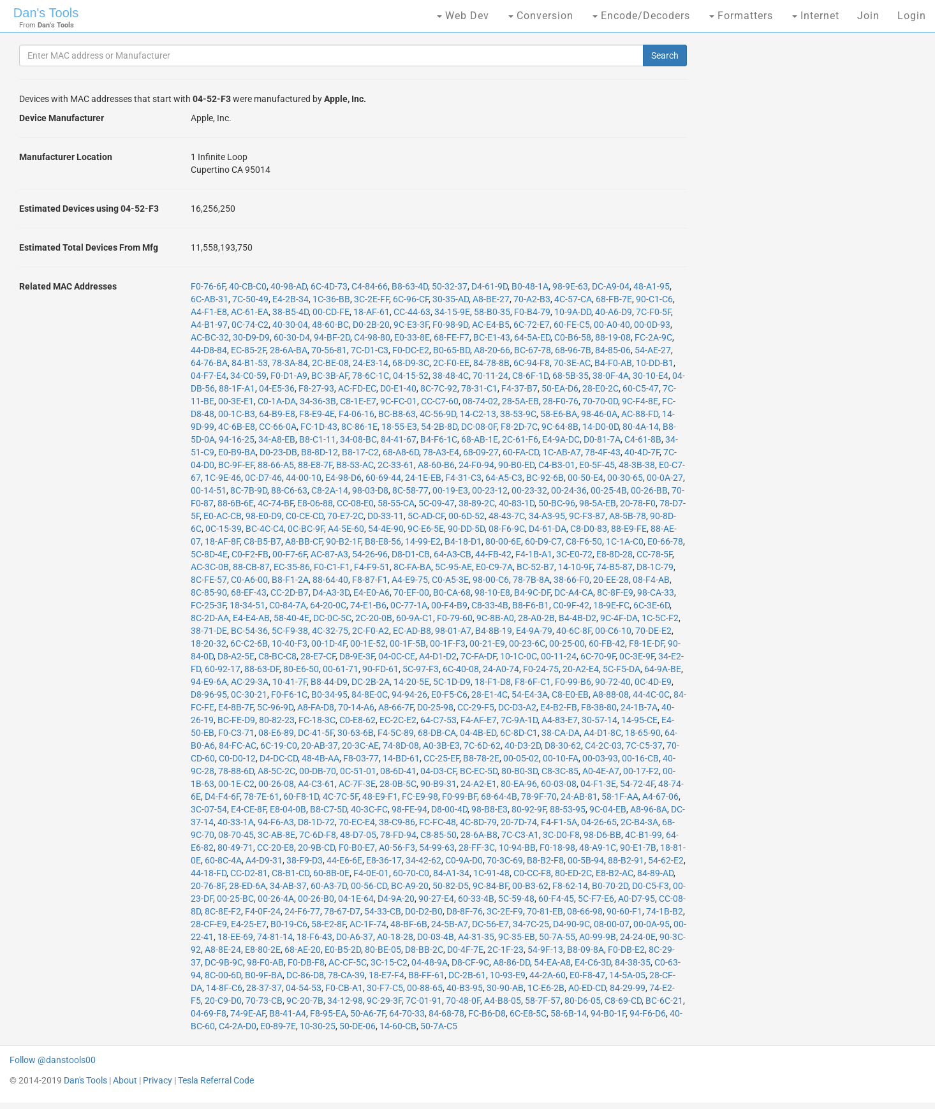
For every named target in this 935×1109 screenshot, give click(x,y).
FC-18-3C (316, 720)
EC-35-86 (292, 567)
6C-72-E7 (531, 324)
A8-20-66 (492, 350)
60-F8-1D (301, 796)
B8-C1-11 (317, 439)
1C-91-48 (491, 873)
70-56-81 (329, 350)
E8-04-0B (288, 809)
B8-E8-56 (383, 541)
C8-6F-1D (530, 376)
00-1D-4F (328, 643)
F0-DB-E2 (626, 949)
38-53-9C (518, 414)
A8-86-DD (511, 962)
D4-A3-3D (331, 592)
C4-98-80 (372, 337)
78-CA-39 (346, 975)
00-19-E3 (450, 490)
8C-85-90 (209, 592)
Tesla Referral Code (216, 1080)
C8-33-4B (489, 605)
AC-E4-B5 (491, 324)
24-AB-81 (579, 796)
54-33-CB (382, 911)
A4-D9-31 (264, 860)
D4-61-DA (547, 529)
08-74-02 (480, 401)
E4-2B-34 (290, 299)
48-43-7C (507, 516)
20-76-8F (208, 886)
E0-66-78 (665, 541)
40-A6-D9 (613, 312)
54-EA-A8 (552, 962)
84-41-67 (398, 439)
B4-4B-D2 (577, 618)
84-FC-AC (237, 745)
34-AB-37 (288, 886)
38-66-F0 (571, 580)
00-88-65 (425, 988)
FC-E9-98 (420, 796)
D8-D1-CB (411, 554)
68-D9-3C (410, 363)
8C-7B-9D (248, 490)
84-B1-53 (250, 363)
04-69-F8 (208, 1013)
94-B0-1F (608, 1013)
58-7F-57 (543, 1000)
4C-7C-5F (340, 796)
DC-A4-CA (573, 592)
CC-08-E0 (355, 503)
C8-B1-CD (290, 873)
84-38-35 (633, 962)
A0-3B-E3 (441, 745)
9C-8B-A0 (495, 618)
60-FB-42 (607, 643)
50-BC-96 (556, 503)
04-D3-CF (438, 771)
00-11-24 (559, 656)
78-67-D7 (342, 911)
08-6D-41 (398, 771)
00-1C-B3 (236, 414)
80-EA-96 (519, 784)
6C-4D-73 (329, 286)
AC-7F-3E (357, 784)
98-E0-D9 (264, 516)
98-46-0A (599, 414)
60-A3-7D (329, 886)
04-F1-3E (598, 784)
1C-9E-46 (223, 478)
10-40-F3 (289, 643)
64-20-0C (328, 605)
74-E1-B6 (368, 605)
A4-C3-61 (316, 784)
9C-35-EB (516, 937)
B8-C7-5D (328, 809)
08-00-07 (611, 924)
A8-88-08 (611, 694)
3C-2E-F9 (505, 911)
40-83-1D (516, 503)
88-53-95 (567, 809)
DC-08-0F (479, 427)
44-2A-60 (547, 975)
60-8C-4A (223, 860)
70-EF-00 (411, 592)
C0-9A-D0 (464, 860)
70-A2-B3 (531, 299)
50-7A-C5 (438, 1026)
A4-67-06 (660, 796)
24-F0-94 (476, 465)
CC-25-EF (441, 758)
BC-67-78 (532, 350)
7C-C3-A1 (520, 835)
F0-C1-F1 (332, 567)
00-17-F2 (641, 771)
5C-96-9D (275, 707)
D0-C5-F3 (650, 886)
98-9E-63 (570, 286)
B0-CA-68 (452, 592)
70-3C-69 (505, 860)
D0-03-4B (435, 937)
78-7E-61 (261, 796)
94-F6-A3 (276, 822)
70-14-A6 (356, 707)
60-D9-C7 (543, 541)
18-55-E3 (399, 427)
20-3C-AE (360, 745)
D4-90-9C (571, 924)
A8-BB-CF (303, 541)
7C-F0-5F (653, 312)
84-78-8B (491, 363)
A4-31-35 (476, 937)
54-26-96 (370, 554)
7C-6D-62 (482, 745)
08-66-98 (585, 911)
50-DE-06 (357, 1026)
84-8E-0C (369, 694)
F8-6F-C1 (533, 682)
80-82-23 (277, 720)
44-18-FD (208, 873)
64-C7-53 (438, 720)
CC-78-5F (654, 554)
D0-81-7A (602, 439)
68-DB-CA (437, 733)
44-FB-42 (493, 554)
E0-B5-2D (343, 949)
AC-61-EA (250, 312)
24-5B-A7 (449, 924)
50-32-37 (450, 286)
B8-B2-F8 (545, 860)
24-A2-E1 (478, 784)
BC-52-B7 (535, 567)
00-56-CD (369, 886)
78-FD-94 (398, 835)
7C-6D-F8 (317, 835)
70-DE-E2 (653, 631)
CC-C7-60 (440, 401)
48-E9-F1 (380, 796)
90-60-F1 (624, 911)
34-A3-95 (547, 516)
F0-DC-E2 (410, 350)
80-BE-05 (383, 949)
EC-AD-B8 (412, 631)
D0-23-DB (278, 452)
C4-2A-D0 (237, 1026)
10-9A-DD (572, 312)
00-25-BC (235, 898)
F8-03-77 (361, 758)
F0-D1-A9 (288, 376)
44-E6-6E (344, 860)
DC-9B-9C (224, 962)
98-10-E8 (492, 592)
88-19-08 (613, 337)
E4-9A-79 (534, 631)
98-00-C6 (491, 580)
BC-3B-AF (329, 376)
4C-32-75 (330, 631)
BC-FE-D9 (236, 720)
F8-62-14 (570, 886)
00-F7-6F (289, 554)
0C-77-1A (408, 605)
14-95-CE (639, 720)
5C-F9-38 (290, 631)
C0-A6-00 (249, 580)
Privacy (157, 1080)
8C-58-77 (410, 490)
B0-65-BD (451, 350)
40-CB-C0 (248, 286)
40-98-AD (288, 286)
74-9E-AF (247, 1013)
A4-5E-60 (346, 529)
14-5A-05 (627, 975)
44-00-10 (303, 478)
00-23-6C (527, 643)
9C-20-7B (304, 1000)
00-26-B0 (316, 898)
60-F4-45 (556, 898)
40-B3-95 (464, 988)
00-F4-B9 (449, 605)
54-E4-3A (530, 694)
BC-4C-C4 (265, 529)
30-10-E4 (650, 376)
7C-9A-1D (519, 720)
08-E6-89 (276, 733)
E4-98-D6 (343, 478)
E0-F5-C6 (449, 694)
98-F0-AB (265, 962)
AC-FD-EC (357, 388)
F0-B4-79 (532, 312)
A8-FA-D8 (315, 707)
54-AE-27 (653, 350)
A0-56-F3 (397, 847)
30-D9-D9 (251, 337)
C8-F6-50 (584, 541)
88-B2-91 (626, 860)
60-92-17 (222, 669)
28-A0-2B (536, 618)
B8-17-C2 (360, 452)
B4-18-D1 (463, 541)
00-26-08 (276, 784)
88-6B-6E (235, 503)
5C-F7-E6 (596, 898)
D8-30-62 (563, 745)
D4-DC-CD (279, 758)
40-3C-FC (369, 809)
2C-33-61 (396, 465)
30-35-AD (450, 299)
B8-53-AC (355, 465)
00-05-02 (521, 758)
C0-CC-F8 (532, 873)
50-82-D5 (450, 886)
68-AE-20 (302, 949)
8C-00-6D (223, 975)
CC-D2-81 (249, 873)
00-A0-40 (612, 324)
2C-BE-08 (330, 363)
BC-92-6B (545, 478)
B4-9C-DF (532, 592)
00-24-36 (569, 490)
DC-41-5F (316, 733)
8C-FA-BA (412, 567)
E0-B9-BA (237, 452)
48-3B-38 (637, 465)
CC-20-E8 (275, 847)
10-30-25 (317, 1026)
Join (868, 16)
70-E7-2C (345, 516)
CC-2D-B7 (289, 592)
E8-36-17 (384, 860)
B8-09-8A (585, 949)
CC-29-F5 (475, 707)
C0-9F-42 (571, 605)
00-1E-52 (368, 643)
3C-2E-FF (371, 299)
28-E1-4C (489, 694)
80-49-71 (235, 847)
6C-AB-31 (209, 299)
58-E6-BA (558, 414)
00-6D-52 (466, 516)
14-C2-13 (478, 414)
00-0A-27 (665, 478)
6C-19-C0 (278, 745)
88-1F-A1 (237, 388)
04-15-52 (411, 376)
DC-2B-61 (467, 975)
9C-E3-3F (411, 324)
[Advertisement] (801, 242)
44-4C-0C (651, 694)
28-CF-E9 (209, 924)
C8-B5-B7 (262, 541)
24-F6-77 (302, 911)
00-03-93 (600, 758)
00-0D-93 (652, 324)
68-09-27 (481, 452)
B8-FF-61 (426, 975)
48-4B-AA (320, 758)
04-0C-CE (396, 656)
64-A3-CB (452, 554)
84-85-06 (613, 350)
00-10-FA (560, 758)
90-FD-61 (380, 669)
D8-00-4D (449, 809)
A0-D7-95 (636, 898)
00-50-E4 (585, 478)
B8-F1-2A (290, 580)
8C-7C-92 (438, 388)
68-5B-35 (570, 376)
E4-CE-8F (248, 809)
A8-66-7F (395, 707)
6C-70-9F (597, 656)
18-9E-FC (611, 605)
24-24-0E (638, 937)
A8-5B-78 (627, 516)
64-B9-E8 (277, 414)
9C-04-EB (607, 809)
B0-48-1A (530, 286)
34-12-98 (345, 1000)
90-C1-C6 (654, 299)
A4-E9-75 (410, 580)
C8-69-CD (623, 1000)
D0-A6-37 (354, 937)
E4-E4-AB (251, 618)
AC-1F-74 (368, 924)
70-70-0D (600, 401)
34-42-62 (423, 860)
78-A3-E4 (441, 452)
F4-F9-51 (372, 567)
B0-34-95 (329, 694)
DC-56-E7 (490, 924)
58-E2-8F (328, 924)
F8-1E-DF (646, 643)
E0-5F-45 (597, 465)
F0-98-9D (450, 324)
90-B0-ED (516, 465)
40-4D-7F (641, 452)
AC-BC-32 (210, 337)
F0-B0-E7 (357, 847)
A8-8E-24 (223, 949)
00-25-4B (609, 490)
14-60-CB (397, 1026)
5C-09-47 (436, 503)
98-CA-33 (655, 592)
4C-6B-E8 (236, 427)
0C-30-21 (249, 694)
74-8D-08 (401, 745)
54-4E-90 (386, 529)
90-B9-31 (438, 784)
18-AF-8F (222, 541)
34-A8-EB (276, 439)
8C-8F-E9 (615, 592)
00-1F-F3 (448, 643)
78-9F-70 (539, 796)
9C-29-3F (384, 1000)
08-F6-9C (507, 529)
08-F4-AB (651, 580)
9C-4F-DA (619, 618)
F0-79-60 (455, 618)
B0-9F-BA (264, 975)
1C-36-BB (331, 299)
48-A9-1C (597, 847)
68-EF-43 (249, 592)
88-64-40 (330, 580)
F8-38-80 (599, 707)
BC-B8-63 (397, 414)
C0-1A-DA (277, 401)
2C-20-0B (373, 618)
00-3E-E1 (236, 401)
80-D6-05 (582, 1000)
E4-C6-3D (593, 962)
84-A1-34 (451, 873)
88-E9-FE (629, 529)
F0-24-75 (541, 669)
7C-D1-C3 (369, 350)
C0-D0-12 (237, 758)
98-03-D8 (370, 490)
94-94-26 (409, 694)
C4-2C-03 (603, 745)
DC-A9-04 (610, 286)
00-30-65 (625, 478)
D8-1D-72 (316, 822)
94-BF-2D (332, 337)
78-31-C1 (479, 388)
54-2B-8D (439, 427)
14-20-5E (411, 682)
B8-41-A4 (287, 1013)
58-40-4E (291, 618)
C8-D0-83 (588, 529)
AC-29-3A (250, 682)
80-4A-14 (640, 427)
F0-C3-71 (236, 733)
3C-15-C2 (389, 962)
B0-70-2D (610, 886)
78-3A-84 (290, 363)
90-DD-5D (466, 529)
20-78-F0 (638, 503)
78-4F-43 (603, 452)
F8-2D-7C (519, 427)
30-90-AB (505, 988)
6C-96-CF (411, 299)
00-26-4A (276, 898)
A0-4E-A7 (600, 771)
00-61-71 (340, 669)
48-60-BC (330, 324)
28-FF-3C (477, 847)
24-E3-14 (370, 363)
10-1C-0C (518, 656)
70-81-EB (545, 911)
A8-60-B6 (436, 465)
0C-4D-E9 (653, 682)
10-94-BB (517, 847)
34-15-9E (452, 312)
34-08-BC (358, 439)
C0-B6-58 (572, 337)
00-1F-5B (408, 643)
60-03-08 (559, 784)
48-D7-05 (358, 835)
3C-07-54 (209, 809)
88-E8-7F (315, 465)
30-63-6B (355, 733)
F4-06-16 (356, 414)
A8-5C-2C (276, 771)
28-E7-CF (317, 656)
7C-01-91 (424, 1000)
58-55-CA (396, 503)
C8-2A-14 (329, 490)
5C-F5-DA (621, 669)
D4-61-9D (489, 286)
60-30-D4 (292, 337)
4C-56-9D (438, 414)
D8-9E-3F (356, 656)
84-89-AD (655, 873)
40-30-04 (290, 324)
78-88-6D (236, 771)
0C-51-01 (358, 771)
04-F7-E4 (208, 376)
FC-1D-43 (318, 427)
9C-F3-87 (587, 516)
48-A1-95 (651, 286)
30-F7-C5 (385, 988)
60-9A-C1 (414, 618)
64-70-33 (407, 1013)
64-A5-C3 (503, 478)
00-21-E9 (487, 643)
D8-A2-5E (235, 656)
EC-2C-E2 (397, 720)
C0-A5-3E (450, 580)
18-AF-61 (371, 312)
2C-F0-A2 (370, 631)
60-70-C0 (411, 873)
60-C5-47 (640, 388)
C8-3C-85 (559, 771)
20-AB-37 (319, 745)
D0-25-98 (435, 707)
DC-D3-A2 (517, 707)
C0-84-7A (287, 605)
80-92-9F (529, 809)
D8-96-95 (209, 694)
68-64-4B (499, 796)
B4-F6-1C (438, 439)
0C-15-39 (223, 529)
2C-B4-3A (639, 822)
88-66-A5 (276, 465)
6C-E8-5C (528, 1013)
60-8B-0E (331, 873)
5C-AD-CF (426, 516)
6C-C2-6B (249, 643)
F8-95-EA (328, 1013)
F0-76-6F (208, 286)
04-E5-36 (277, 388)
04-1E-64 (356, 898)
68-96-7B (573, 350)
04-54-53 (303, 988)
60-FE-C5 (572, 324)
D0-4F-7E (465, 949)
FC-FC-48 (437, 822)
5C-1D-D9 (452, 682)
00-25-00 (567, 643)
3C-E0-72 (574, 554)
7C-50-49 (250, 299)
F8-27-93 (316, 388)
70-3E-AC (572, 363)
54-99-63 (437, 847)
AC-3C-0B (210, 567)
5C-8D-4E (209, 554)
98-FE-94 (409, 809)
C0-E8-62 (357, 720)
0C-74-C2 (250, 324)
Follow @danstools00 (53, 1060)
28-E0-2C (600, 388)
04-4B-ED (478, 733)
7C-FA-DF (478, 656)
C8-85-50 (438, 835)
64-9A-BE (662, 669)
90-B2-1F (343, 541)
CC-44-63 (412, 312)
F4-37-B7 (519, 388)
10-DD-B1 (655, 363)
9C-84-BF (490, 886)
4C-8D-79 (478, 822)
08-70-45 (236, 835)
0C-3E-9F (636, 656)
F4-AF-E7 (478, 720)
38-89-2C (477, 503)
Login (911, 16)
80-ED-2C (573, 873)
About (125, 1080)
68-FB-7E (614, 299)
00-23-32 (529, 490)
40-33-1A (235, 822)
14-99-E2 (423, 541)
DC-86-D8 (305, 975)
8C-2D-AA (210, 618)
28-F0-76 (560, 401)
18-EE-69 (235, 937)
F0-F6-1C (289, 694)
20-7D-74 (519, 822)
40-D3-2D (522, 745)
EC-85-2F (248, 350)
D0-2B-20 (371, 324)
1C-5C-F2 (660, 618)
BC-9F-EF (236, 465)
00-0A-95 (651, 924)
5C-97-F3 (420, 669)
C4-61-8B (642, 439)
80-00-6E (503, 541)
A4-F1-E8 (209, 312)
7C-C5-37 (644, 745)
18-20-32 (208, 643)
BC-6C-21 (664, 1000)
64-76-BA (209, 363)
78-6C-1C (370, 376)
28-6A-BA (288, 350)
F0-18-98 (557, 847)
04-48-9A (429, 962)
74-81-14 (275, 937)
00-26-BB (649, 490)
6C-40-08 (461, 669)
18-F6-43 (314, 937)
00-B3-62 (530, 886)
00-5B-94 (586, 860)
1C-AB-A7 (562, 452)
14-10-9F (575, 567)
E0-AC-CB (222, 516)
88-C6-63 (289, 490)
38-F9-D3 (304, 860)
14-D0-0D (600, 427)
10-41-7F (289, 682)
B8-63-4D (410, 286)
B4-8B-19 (493, 631)
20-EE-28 (611, 580)
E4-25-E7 (249, 924)
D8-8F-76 (464, 911)
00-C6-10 (613, 631)
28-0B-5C (397, 784)
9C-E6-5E (426, 529)
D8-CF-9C (470, 962)
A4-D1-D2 (438, 656)
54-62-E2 (666, 860)
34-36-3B (318, 401)
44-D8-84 (209, 350)
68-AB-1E (479, 439)
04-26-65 (599, 822)
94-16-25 (236, 439)
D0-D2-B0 (424, 911)
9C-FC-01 (398, 401)
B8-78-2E (481, 758)
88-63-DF (261, 669)
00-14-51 (208, 490)
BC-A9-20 (410, 886)
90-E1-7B (638, 847)
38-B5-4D (290, 312)
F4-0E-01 (371, 873)
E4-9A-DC (561, 439)
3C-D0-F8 (561, 835)
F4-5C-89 (396, 733)
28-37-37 (264, 988)
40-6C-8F (573, 631)
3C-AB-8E (276, 835)
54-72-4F (637, 784)
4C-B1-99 (643, 835)
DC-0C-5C (332, 618)
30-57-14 (599, 720)
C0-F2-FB (250, 554)
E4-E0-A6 (371, 592)
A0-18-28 (395, 937)
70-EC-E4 (357, 822)
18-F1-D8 (493, 682)
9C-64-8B (559, 427)
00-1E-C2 (236, 784)
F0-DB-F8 (306, 962)
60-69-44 (383, 478)
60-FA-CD (521, 452)
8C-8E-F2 (223, 911)
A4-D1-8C (602, 733)
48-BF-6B (408, 924)
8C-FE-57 (209, 580)
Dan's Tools (45, 13)
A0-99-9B (597, 937)
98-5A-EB (597, 503)
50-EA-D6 (559, 388)
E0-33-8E (412, 337)
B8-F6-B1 (530, 605)
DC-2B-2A (370, 682)
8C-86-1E (359, 427)
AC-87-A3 (329, 554)
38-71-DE (209, 631)
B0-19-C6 (288, 924)
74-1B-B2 (664, 911)
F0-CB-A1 (344, 988)
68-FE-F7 (451, 337)
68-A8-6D (401, 452)
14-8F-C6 (224, 988)
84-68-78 (446, 1013)
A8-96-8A (648, 809)
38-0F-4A (611, 376)
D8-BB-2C (424, 949)
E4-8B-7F (235, 707)
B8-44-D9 (329, 682)
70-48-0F (463, 1000)
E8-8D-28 (614, 554)
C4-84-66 (369, 286)
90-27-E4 (436, 898)
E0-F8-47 (587, 975)
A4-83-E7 (559, 720)
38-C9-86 (397, 822)
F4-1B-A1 (533, 554)
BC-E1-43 (491, 337)
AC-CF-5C (347, 962)
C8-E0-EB (570, 694)
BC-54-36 (249, 631)
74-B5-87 (614, 567)
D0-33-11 (385, 516)
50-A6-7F (367, 1013)
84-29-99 (627, 988)
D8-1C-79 (655, 567)
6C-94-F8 (531, 363)
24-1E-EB (423, 478)
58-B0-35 (492, 312)
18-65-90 (643, 733)
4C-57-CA (573, 299)
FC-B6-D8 (487, 1013)
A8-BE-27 (491, 299)
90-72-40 (613, 682)
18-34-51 (247, 605)
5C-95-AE (453, 567)
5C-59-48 (516, 898)
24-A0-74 (501, 669)
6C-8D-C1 (519, 733)
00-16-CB (640, 758)
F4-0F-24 (263, 911)
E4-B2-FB (558, 707)
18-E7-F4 (386, 975)
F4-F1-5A (559, 822)
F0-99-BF (459, 796)
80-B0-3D (519, 771)
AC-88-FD (639, 414)
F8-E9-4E (317, 414)
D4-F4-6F (222, 796)
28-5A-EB (520, 401)
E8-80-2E (263, 949)
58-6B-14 (568, 1013)
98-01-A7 (453, 631)
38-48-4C (450, 376)
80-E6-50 (301, 669)
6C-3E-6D (651, 605)
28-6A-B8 (478, 835)
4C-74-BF (275, 503)
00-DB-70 (317, 771)
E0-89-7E (278, 1026)
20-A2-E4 (581, 669)
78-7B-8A (531, 580)
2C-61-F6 (520, 439)
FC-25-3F (208, 605)
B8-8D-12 (319, 452)
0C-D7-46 (263, 478)
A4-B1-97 (209, 324)
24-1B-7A (639, 707)
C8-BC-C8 (277, 656)
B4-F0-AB (613, 363)
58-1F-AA (619, 796)
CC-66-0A (278, 427)
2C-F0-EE (451, 363)
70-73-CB (264, 1000)
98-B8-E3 (489, 809)
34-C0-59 (248, 376)
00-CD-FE (331, 312)
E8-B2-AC (614, 873)
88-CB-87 (251, 567)
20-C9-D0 (223, 1000)
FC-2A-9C (653, 337)
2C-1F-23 (505, 949)
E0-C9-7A (494, 567)
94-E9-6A (209, 682)
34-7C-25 (531, 924)
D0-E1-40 (398, 388)
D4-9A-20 (396, 898)
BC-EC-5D (478, 771)
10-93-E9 (508, 975)
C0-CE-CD (304, 516)
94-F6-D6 (647, 1013)
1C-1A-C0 (625, 541)
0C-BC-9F (306, 529)
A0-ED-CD (587, 988)
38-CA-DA (560, 733)
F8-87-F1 (370, 580)
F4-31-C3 (463, 478)
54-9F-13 (545, 949)
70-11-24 (490, 376)
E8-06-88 (315, 503)
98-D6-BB (602, 835)
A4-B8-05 (502, 1000)
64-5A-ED (532, 337)
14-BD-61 (401, 758)
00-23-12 (490, 490)
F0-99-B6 (573, 682)
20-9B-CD (316, 847)
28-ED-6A (247, 886)
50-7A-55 (557, 937)
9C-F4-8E (640, 401)
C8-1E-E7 (358, 401)
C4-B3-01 (556, 465)
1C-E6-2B (545, 988)
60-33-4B (476, 898)
